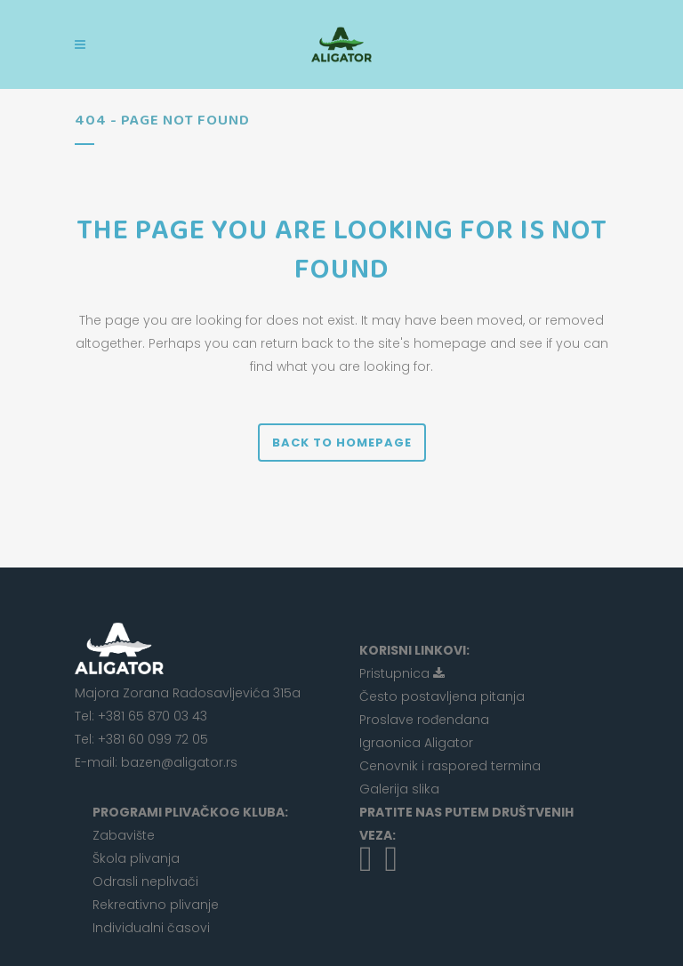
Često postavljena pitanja (442, 696)
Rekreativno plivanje (155, 905)
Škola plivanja (136, 858)
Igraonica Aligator (416, 743)
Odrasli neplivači (145, 881)
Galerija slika (399, 789)
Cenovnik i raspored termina (450, 766)
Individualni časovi (151, 928)
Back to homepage (342, 442)
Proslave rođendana (424, 720)
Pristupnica (402, 673)
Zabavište (123, 835)
